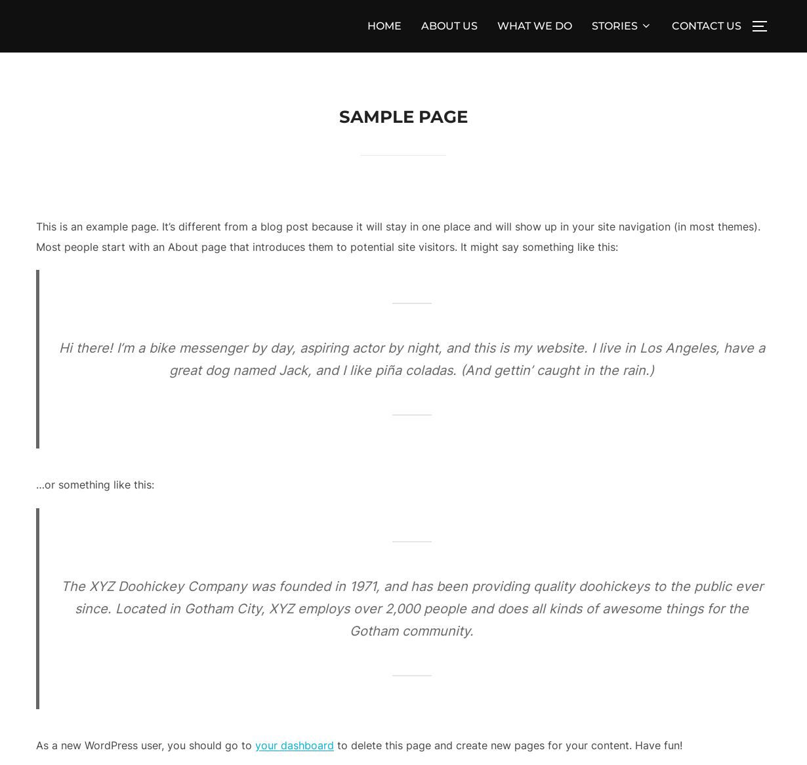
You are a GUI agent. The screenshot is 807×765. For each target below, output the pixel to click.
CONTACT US (706, 26)
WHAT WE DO (534, 26)
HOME (384, 26)
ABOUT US (449, 26)
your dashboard (294, 745)
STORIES (622, 26)
